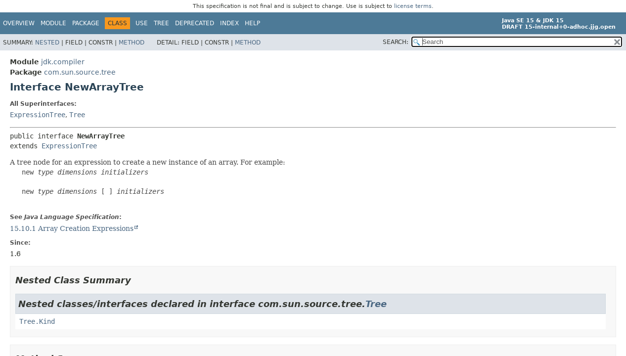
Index (229, 23)
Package (85, 23)
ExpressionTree (37, 115)
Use (141, 23)
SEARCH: (395, 42)
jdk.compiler (63, 62)
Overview (19, 23)
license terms (413, 6)
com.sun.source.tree (80, 72)
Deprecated (194, 23)
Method (131, 42)
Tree (161, 23)
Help (252, 23)
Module (53, 23)
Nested (47, 42)
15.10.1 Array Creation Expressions (72, 228)
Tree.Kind (37, 321)
